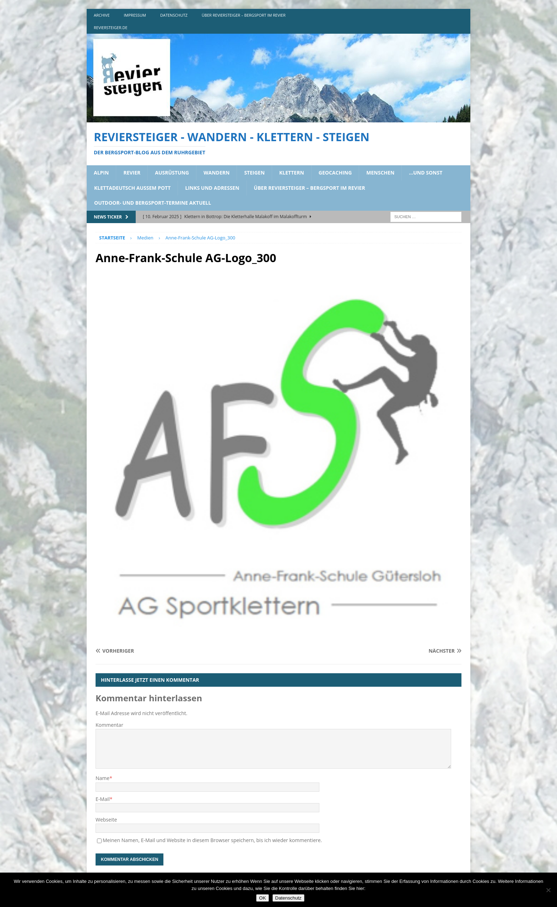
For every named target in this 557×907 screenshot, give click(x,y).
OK (262, 898)
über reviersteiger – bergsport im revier (244, 15)
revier (131, 172)
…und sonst (425, 172)
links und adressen (212, 187)
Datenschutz (288, 898)
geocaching (335, 172)
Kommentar (109, 724)
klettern (291, 172)
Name (102, 778)
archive (102, 15)
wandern (216, 172)
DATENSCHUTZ (174, 15)
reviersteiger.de (111, 27)
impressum (135, 15)
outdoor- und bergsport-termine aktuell (152, 202)
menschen (380, 172)
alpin (101, 172)
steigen (254, 172)
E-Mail (103, 799)
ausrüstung (172, 172)
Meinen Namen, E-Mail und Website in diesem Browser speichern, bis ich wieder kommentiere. (212, 840)
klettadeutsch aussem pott (132, 187)
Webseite (106, 819)
